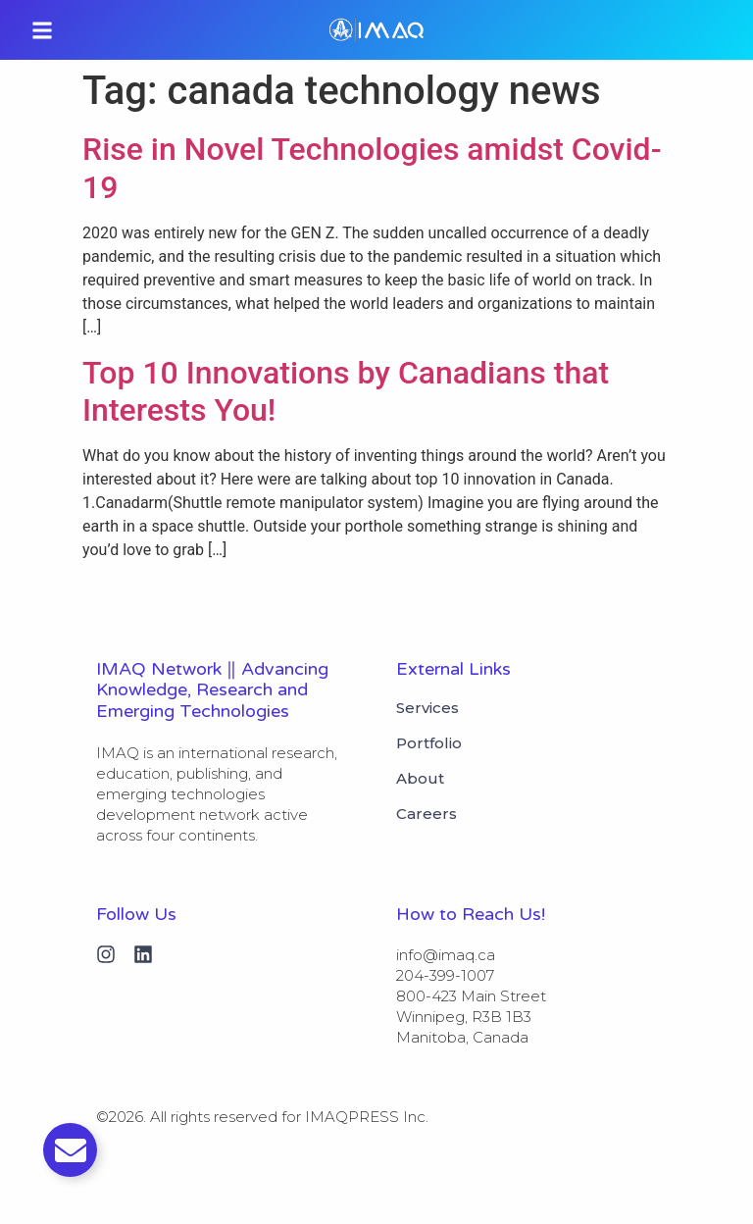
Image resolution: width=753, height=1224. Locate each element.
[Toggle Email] (70, 1150)
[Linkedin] (143, 954)
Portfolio (429, 743)
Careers (426, 814)
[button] (42, 30)
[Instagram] (106, 954)
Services (427, 708)
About (420, 779)
